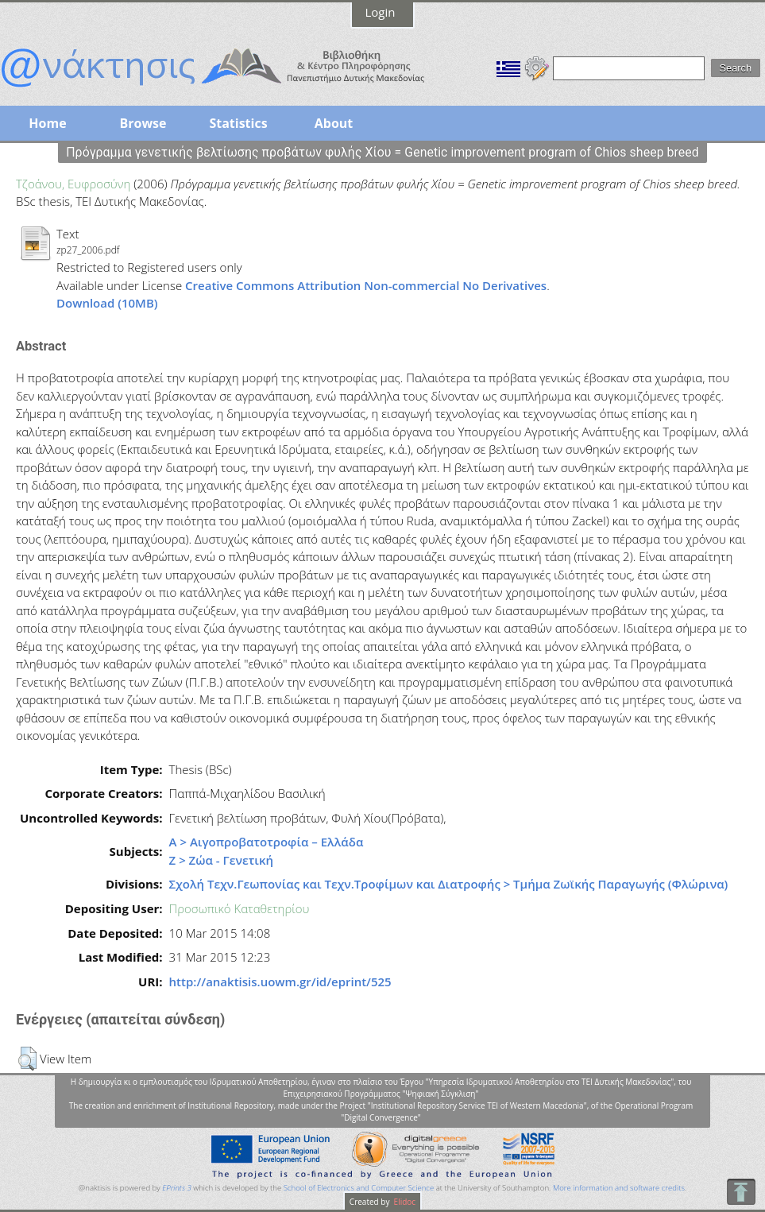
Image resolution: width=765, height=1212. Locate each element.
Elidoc (403, 1201)
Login (380, 12)
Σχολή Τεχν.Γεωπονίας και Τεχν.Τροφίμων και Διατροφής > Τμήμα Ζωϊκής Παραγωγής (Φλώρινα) (448, 884)
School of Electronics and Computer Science (359, 1188)
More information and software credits (619, 1188)
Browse (142, 123)
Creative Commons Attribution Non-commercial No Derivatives (366, 285)
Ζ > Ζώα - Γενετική (221, 860)
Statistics (238, 123)
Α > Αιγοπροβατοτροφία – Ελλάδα (266, 842)
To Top (741, 1191)
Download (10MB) (107, 303)
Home (47, 123)
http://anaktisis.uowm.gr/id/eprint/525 (280, 981)
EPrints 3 (176, 1188)
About (334, 123)
